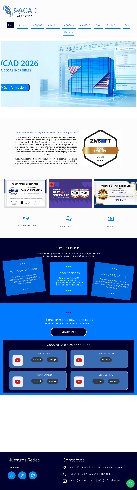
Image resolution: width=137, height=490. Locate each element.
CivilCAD (85, 25)
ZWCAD (37, 25)
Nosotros (22, 25)
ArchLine (53, 25)
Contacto (68, 32)
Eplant (98, 25)
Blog (126, 25)
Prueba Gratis (113, 25)
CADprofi (69, 25)
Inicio (10, 25)
